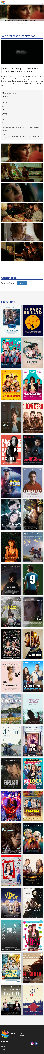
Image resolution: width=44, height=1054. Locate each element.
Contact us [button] (22, 283)
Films (3, 1046)
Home (3, 1043)
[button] (2, 13)
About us (4, 1049)
